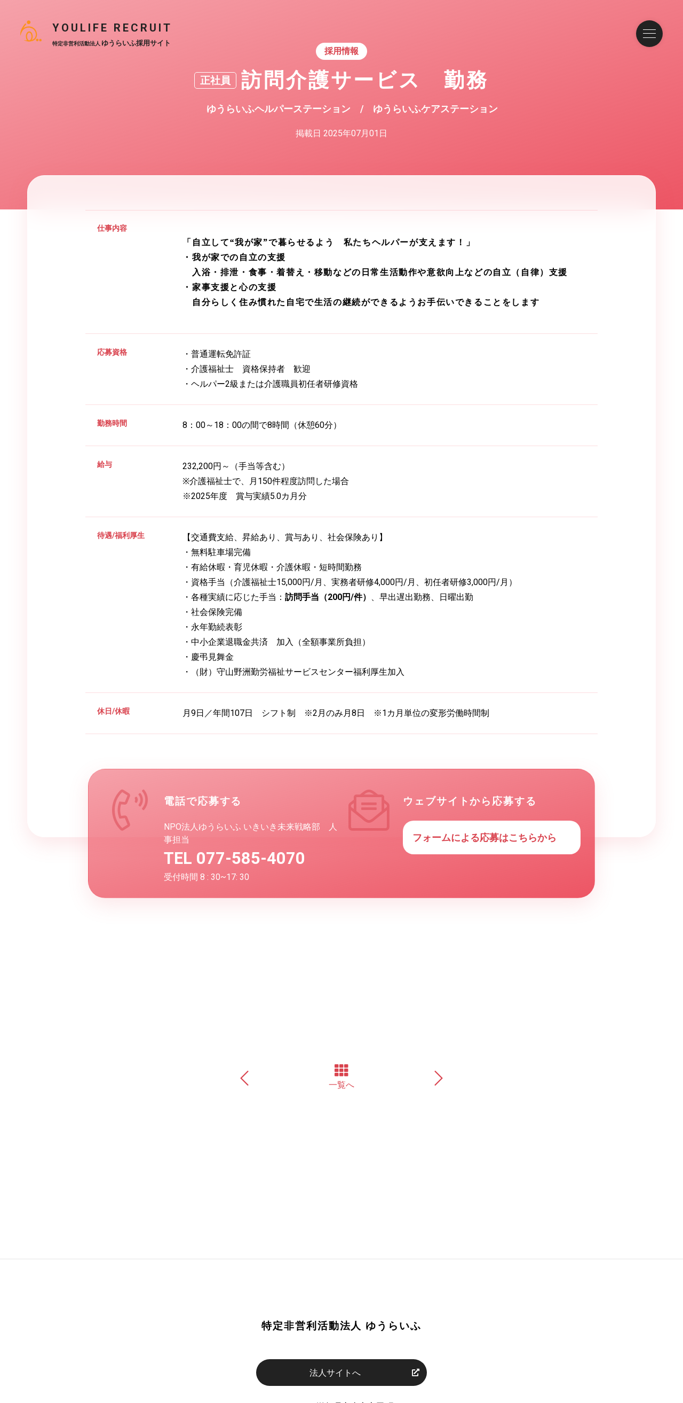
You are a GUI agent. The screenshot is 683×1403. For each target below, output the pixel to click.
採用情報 (341, 51)
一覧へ (341, 1077)
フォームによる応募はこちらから (484, 837)
